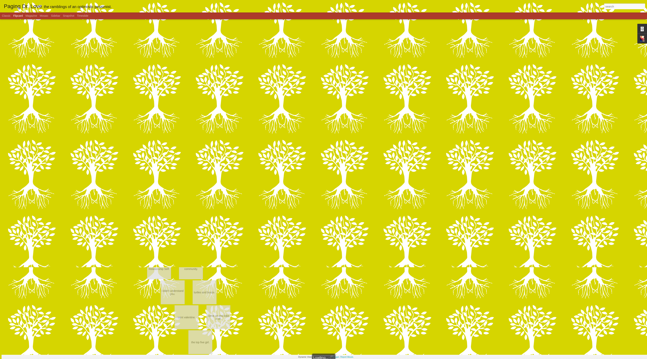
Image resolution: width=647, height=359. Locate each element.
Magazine (31, 15)
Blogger (335, 357)
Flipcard (18, 15)
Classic (6, 15)
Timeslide (82, 15)
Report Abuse (346, 357)
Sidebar (55, 15)
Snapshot (68, 15)
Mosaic (44, 15)
